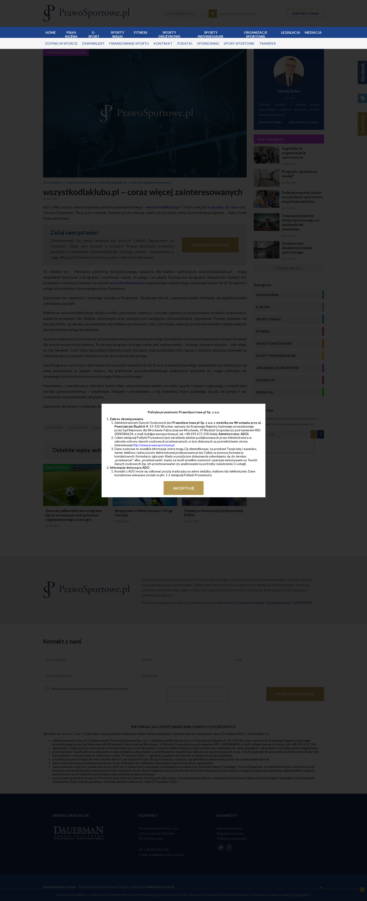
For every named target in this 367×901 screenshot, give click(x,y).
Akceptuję (183, 488)
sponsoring (208, 43)
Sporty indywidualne (211, 34)
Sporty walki (117, 34)
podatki (184, 43)
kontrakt (163, 43)
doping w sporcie (61, 43)
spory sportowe (239, 43)
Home (50, 32)
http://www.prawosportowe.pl (153, 445)
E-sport (93, 34)
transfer (267, 43)
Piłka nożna (71, 34)
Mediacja (313, 32)
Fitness (140, 32)
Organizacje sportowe (255, 34)
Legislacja (290, 32)
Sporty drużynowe (169, 34)
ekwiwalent (93, 43)
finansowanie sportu (129, 43)
